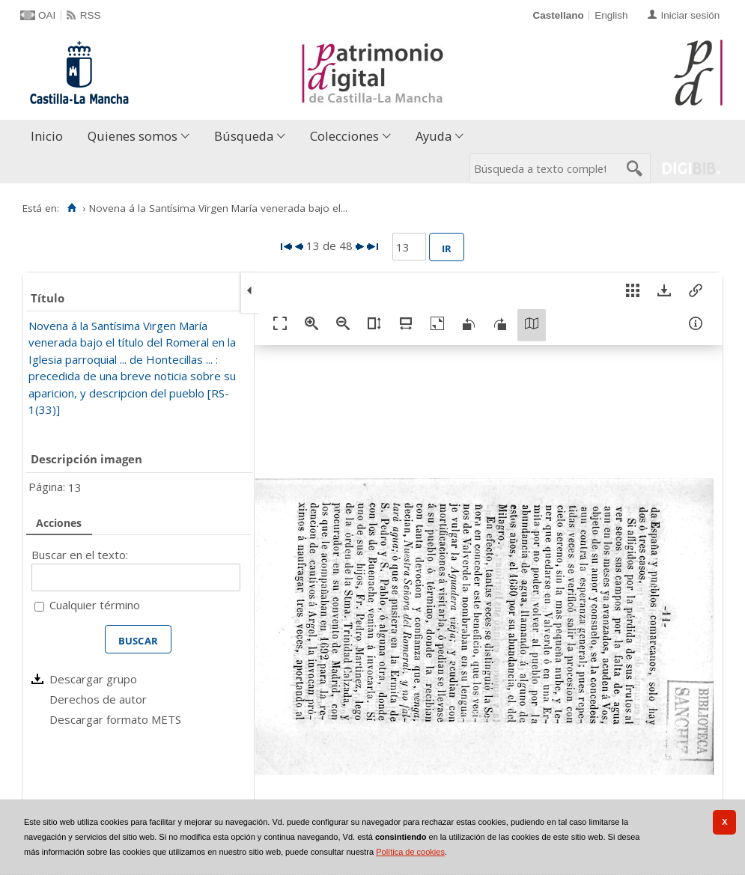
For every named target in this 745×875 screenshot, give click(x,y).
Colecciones (344, 135)
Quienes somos (132, 135)
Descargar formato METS (115, 719)
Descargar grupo (93, 678)
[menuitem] (50, 136)
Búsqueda (243, 135)
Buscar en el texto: (79, 554)
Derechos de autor (98, 699)
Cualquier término (94, 604)
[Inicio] (71, 208)
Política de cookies (410, 851)
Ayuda (433, 135)
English (611, 15)
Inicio (47, 135)
